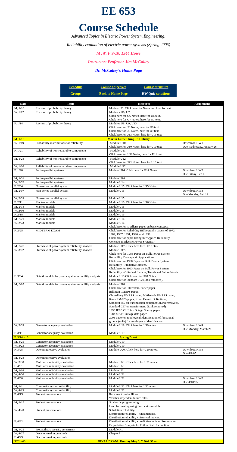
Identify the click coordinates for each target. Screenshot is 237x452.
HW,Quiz (149, 93)
